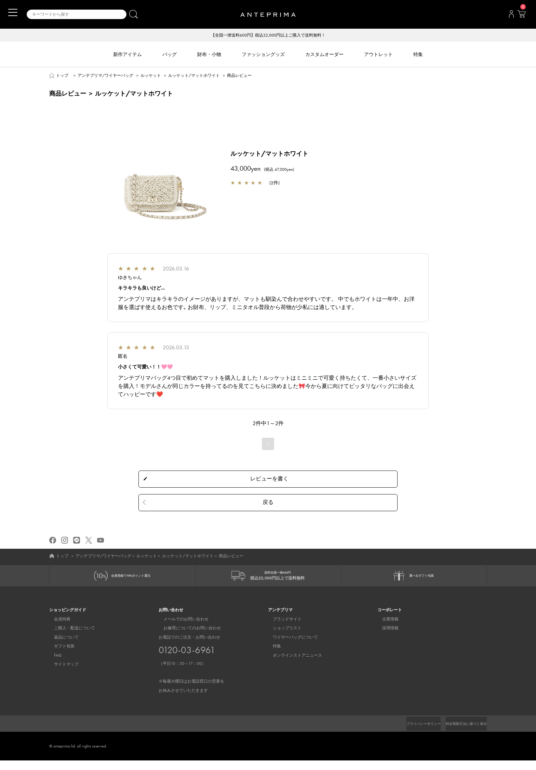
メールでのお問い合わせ (181, 628)
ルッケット (150, 76)
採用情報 (385, 637)
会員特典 (57, 628)
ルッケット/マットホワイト (194, 76)
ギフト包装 (59, 655)
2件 (274, 183)
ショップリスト (282, 637)
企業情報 (385, 628)
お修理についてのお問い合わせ (187, 637)
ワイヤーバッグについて (290, 646)
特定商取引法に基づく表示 (462, 733)
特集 (272, 655)
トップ (62, 76)
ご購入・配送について (69, 637)
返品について (61, 646)
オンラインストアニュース (292, 664)
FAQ (53, 664)
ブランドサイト (282, 628)
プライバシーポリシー (411, 733)
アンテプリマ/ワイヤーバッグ (105, 76)
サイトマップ (61, 673)
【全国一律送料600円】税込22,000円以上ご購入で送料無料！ (268, 35)
